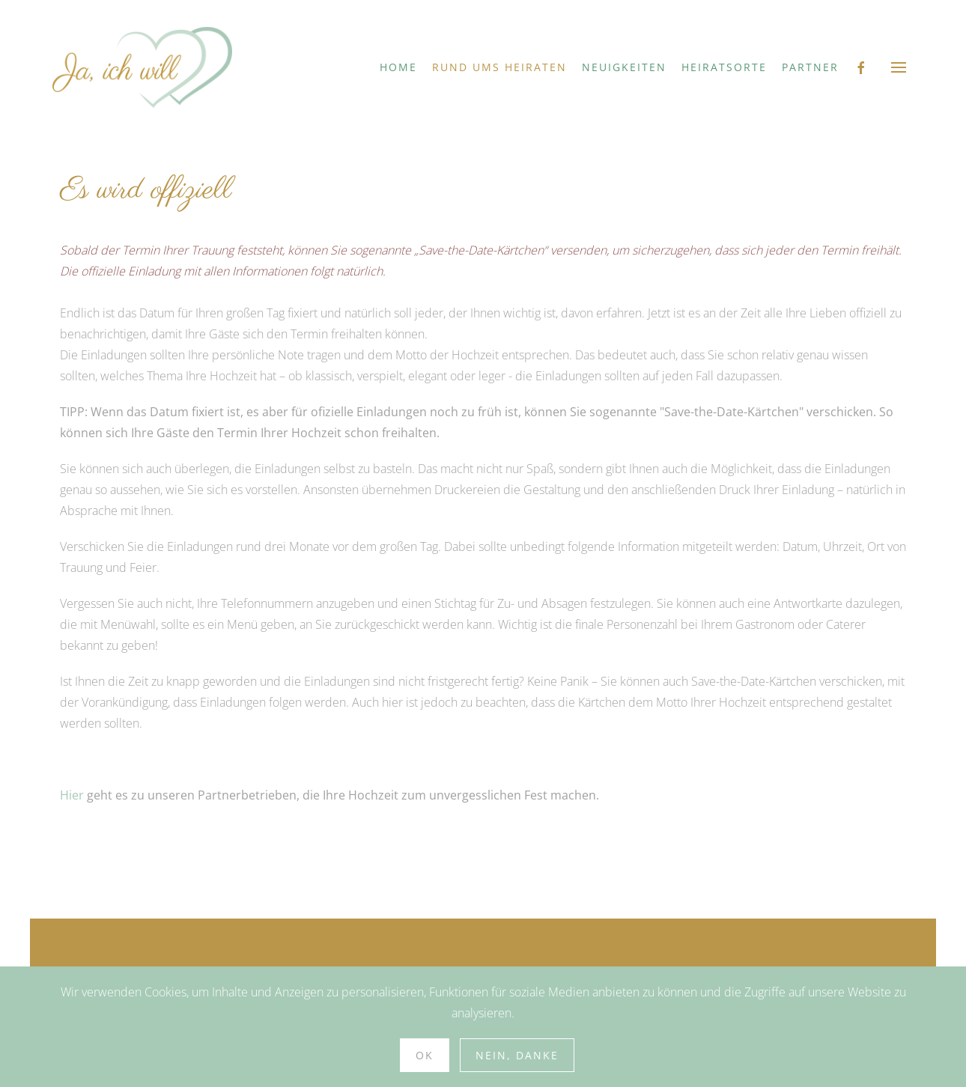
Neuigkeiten (624, 67)
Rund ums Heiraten (499, 67)
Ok (425, 1055)
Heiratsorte (724, 67)
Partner (810, 67)
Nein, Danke (517, 1055)
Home (398, 67)
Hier (72, 795)
